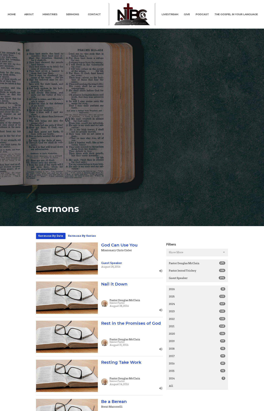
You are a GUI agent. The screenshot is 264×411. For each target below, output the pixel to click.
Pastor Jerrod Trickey (197, 270)
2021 (197, 326)
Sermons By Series (82, 235)
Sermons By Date (50, 235)
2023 (197, 311)
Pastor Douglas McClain (197, 263)
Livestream (170, 14)
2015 (197, 370)
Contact (94, 14)
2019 (197, 341)
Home (12, 14)
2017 (197, 356)
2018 (197, 348)
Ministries (50, 14)
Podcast (202, 14)
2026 (197, 289)
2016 (197, 363)
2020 (197, 333)
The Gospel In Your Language (236, 14)
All (171, 385)
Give (187, 14)
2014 (197, 378)
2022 (197, 318)
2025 (197, 296)
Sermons (72, 14)
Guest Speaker (197, 278)
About (29, 14)
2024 (197, 304)
